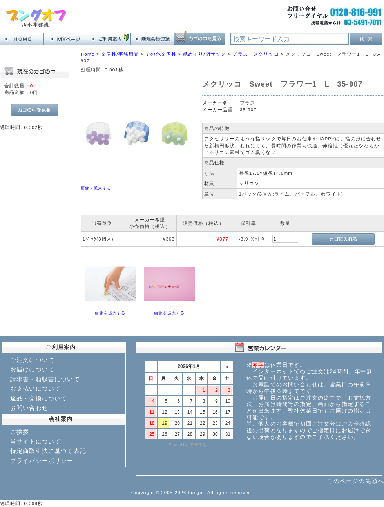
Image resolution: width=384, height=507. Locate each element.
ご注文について (32, 360)
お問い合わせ (29, 407)
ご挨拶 (19, 431)
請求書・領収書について (45, 379)
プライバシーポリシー (42, 460)
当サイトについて (35, 441)
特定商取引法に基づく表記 (48, 450)
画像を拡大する (96, 188)
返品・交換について (38, 398)
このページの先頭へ (355, 481)
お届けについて (32, 369)
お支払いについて (35, 388)
